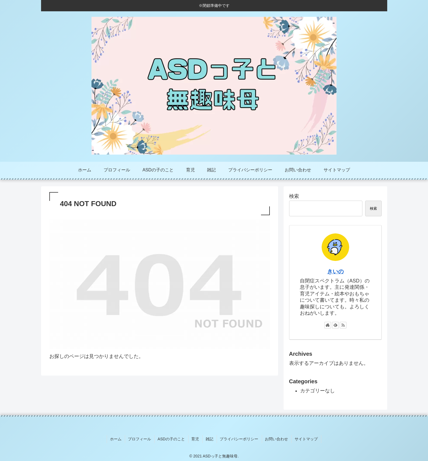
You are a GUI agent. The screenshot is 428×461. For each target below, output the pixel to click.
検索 (294, 196)
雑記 (209, 438)
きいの (335, 271)
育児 (196, 438)
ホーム (118, 438)
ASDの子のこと (172, 438)
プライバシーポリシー (238, 438)
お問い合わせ (274, 438)
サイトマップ (303, 438)
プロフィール (141, 438)
